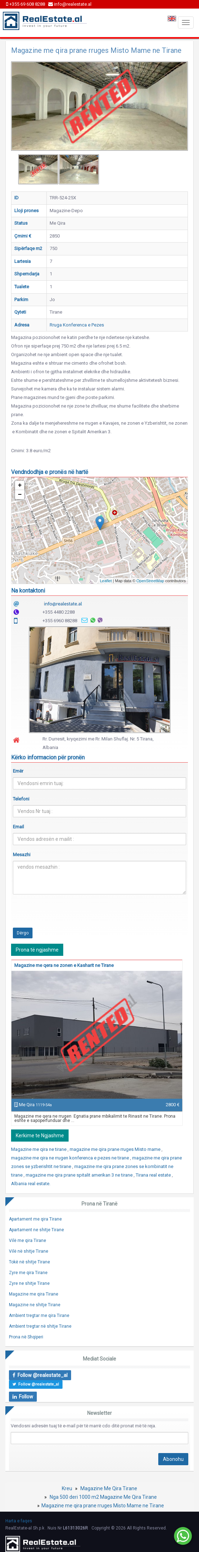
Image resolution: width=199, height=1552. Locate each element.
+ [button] (20, 485)
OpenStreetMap (150, 581)
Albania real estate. (30, 1183)
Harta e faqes (18, 1520)
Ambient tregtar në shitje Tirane (40, 1326)
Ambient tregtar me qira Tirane (39, 1315)
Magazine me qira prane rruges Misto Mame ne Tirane (102, 1505)
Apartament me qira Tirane (35, 1219)
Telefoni (21, 799)
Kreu (67, 1488)
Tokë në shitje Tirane (29, 1261)
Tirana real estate (154, 1175)
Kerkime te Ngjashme (40, 1135)
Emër (18, 771)
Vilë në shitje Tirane (28, 1251)
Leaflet (106, 581)
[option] (38, 169)
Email (18, 826)
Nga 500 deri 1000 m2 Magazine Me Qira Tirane (103, 1497)
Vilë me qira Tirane (27, 1240)
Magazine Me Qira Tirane (108, 1488)
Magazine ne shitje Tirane (34, 1304)
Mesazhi (21, 854)
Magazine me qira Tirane (33, 1294)
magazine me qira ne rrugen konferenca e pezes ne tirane (70, 1158)
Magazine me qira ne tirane (39, 1149)
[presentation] (67, 914)
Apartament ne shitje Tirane (36, 1229)
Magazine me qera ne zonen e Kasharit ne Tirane (64, 965)
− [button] (20, 494)
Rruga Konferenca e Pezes (77, 325)
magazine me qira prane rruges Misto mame (115, 1149)
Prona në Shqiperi (26, 1336)
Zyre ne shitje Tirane (29, 1283)
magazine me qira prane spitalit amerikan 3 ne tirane (80, 1175)
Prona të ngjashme (37, 950)
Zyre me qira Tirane (28, 1272)
